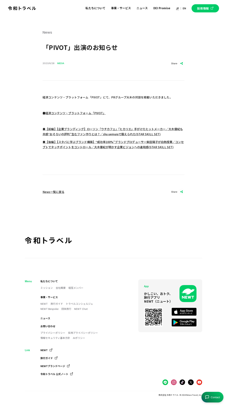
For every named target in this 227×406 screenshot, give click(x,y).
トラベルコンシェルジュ (79, 303)
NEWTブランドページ (55, 366)
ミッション (46, 287)
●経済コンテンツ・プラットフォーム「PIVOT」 (74, 113)
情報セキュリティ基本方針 (55, 338)
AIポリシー (79, 338)
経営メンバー (75, 287)
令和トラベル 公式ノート (56, 374)
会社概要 (61, 287)
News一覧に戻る (53, 191)
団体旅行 (66, 309)
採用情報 (205, 8)
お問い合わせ (47, 326)
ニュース (45, 318)
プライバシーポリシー (52, 332)
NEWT (44, 303)
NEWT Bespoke (49, 309)
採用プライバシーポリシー (83, 332)
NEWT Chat (81, 309)
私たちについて (49, 281)
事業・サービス (49, 297)
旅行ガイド (57, 303)
